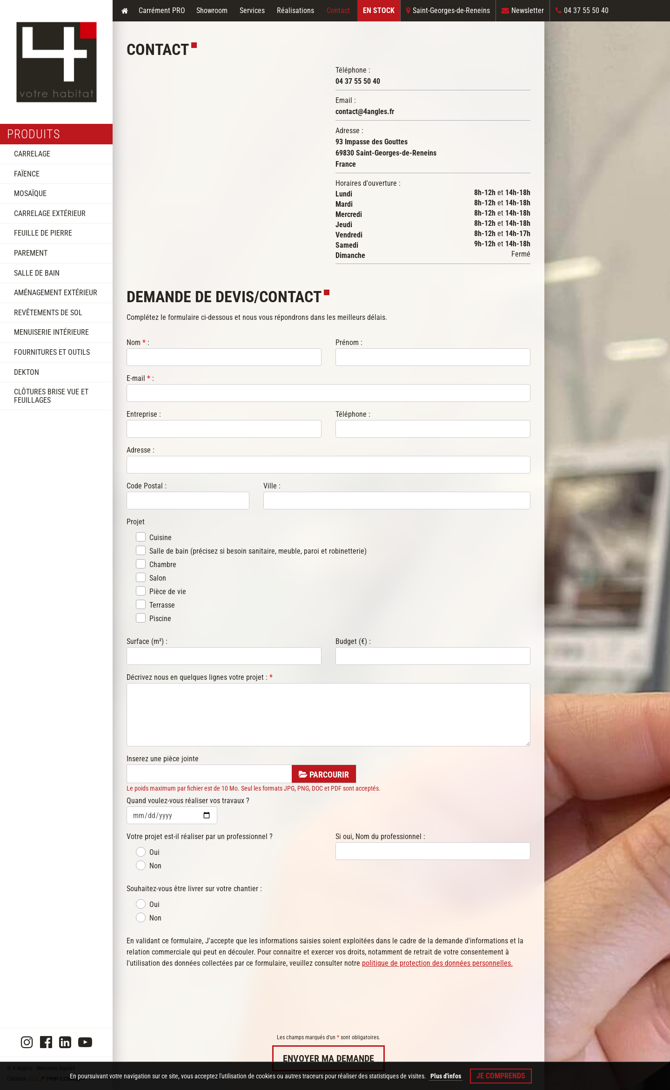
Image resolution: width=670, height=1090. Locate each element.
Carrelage (32, 153)
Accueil (124, 10)
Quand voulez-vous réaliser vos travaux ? (188, 800)
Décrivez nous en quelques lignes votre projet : (200, 677)
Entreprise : (144, 414)
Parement (30, 253)
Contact (338, 10)
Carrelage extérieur (50, 213)
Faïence (27, 173)
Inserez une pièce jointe (163, 758)
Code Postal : (147, 485)
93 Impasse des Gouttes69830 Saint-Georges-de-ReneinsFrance (385, 153)
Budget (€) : (353, 641)
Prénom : (348, 342)
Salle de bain (37, 273)
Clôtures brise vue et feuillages (51, 396)
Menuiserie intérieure (51, 332)
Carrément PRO (162, 10)
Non (148, 865)
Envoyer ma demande (328, 1058)
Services (252, 10)
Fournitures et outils (52, 352)
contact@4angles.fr (364, 111)
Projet (137, 521)
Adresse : (140, 450)
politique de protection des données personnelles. (437, 963)
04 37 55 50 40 (357, 81)
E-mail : (140, 378)
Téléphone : (352, 414)
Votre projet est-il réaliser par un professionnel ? (200, 836)
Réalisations (295, 10)
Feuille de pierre (43, 233)
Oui (148, 852)
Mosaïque (30, 193)
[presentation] (197, 1001)
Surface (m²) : (147, 641)
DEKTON (26, 372)
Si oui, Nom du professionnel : (380, 836)
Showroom (212, 10)
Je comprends (500, 1075)
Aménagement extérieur (55, 292)
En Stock (379, 10)
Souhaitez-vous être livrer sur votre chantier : (194, 888)
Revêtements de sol (48, 312)
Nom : (138, 342)
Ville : (272, 485)
